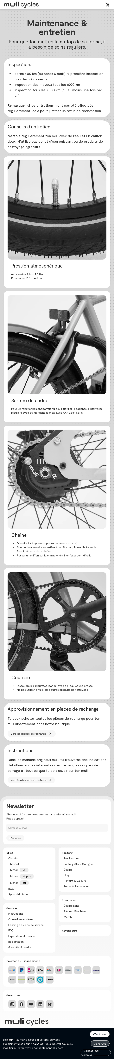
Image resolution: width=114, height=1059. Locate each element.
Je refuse (100, 1043)
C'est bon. (99, 1034)
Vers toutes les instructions (31, 780)
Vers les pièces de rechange (32, 733)
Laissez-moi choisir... (91, 1053)
